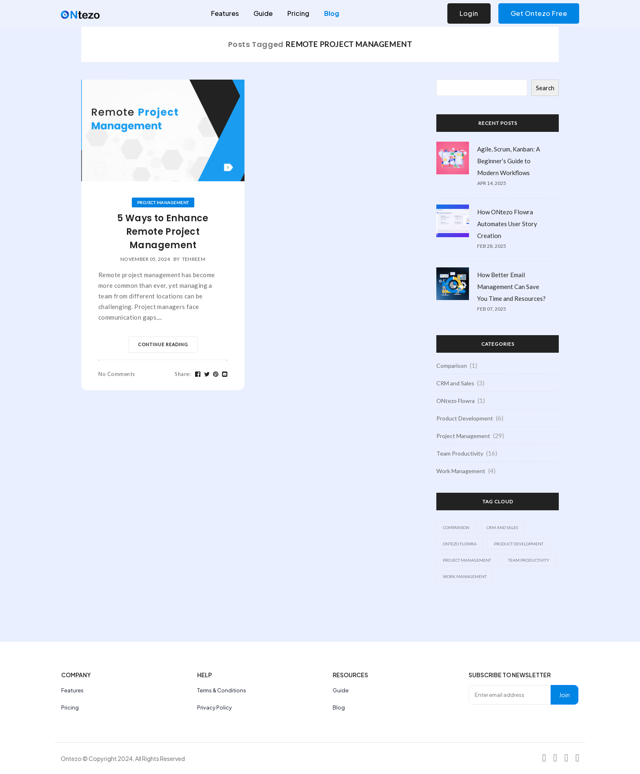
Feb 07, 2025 (491, 309)
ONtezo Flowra (455, 400)
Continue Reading (163, 344)
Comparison (451, 365)
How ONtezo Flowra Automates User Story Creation (507, 223)
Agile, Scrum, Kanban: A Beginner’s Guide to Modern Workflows (508, 160)
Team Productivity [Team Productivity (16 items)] (528, 560)
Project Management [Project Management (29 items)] (467, 560)
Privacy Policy (214, 707)
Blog (331, 13)
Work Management (460, 470)
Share (183, 374)
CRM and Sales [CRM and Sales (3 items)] (502, 527)
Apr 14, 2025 (491, 183)
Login (469, 13)
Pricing (298, 13)
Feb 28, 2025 (491, 246)
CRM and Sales (455, 383)
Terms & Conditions (221, 690)
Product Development (464, 418)
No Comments (116, 374)
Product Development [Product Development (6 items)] (518, 543)
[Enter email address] (510, 695)
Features (225, 13)
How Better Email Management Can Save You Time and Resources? (511, 286)
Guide (263, 13)
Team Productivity (459, 453)
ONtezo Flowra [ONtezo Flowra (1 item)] (460, 543)
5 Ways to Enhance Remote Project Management (163, 231)
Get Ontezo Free (539, 13)
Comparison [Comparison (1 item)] (456, 527)
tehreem (193, 259)
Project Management (163, 202)
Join (564, 694)
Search (545, 87)
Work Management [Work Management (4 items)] (465, 576)
